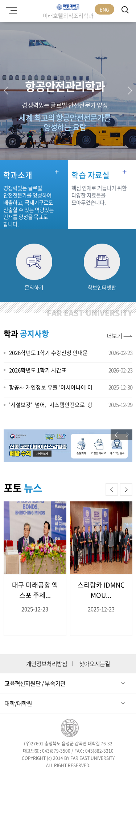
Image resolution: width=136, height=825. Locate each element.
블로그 (89, 778)
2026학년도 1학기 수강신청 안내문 (48, 353)
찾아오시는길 (94, 664)
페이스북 (26, 778)
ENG (104, 9)
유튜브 (110, 778)
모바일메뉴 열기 (10, 8)
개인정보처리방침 (46, 664)
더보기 (115, 335)
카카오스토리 (68, 795)
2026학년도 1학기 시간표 (37, 370)
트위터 (47, 778)
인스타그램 (68, 778)
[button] (129, 91)
